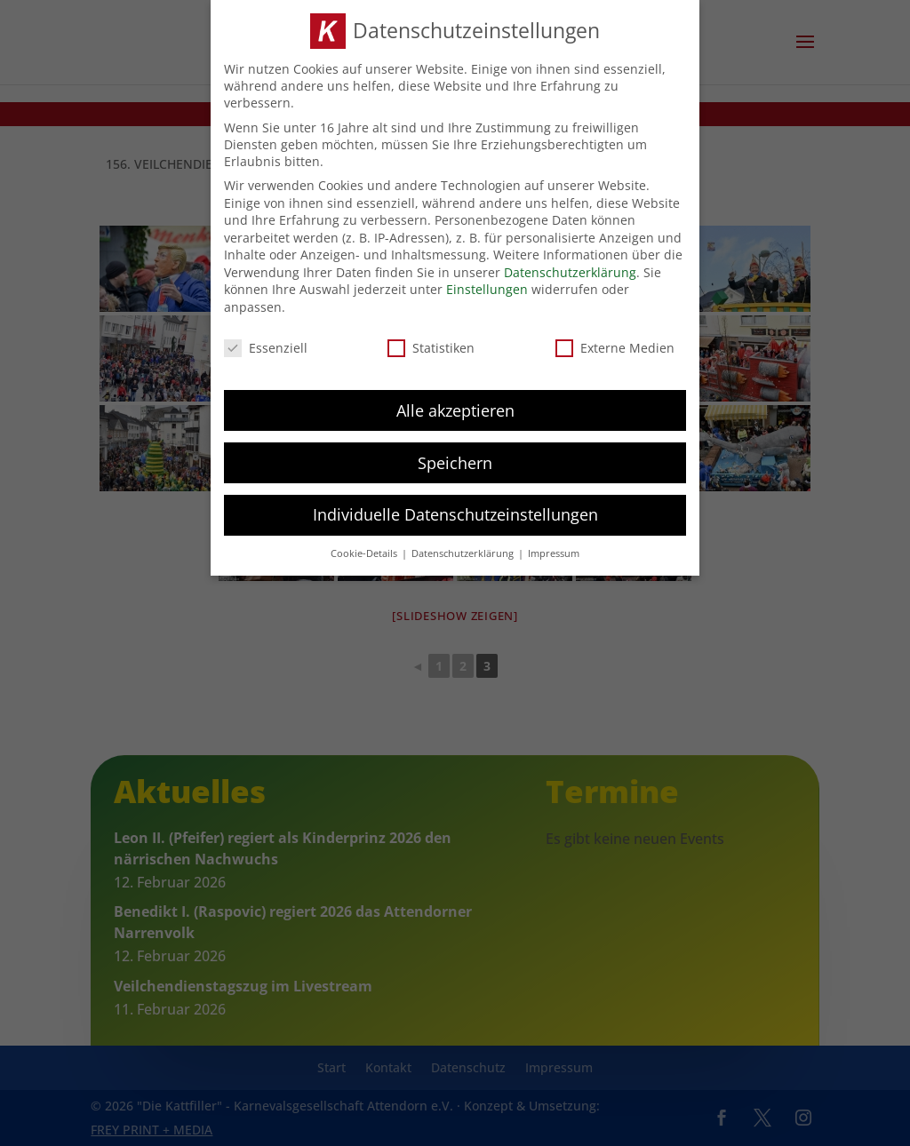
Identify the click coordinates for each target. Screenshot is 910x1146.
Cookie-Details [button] (365, 552)
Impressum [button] (553, 552)
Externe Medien (615, 346)
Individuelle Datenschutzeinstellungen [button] (455, 514)
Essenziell (265, 346)
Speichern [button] (455, 462)
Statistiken (431, 346)
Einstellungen (487, 289)
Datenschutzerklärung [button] (463, 552)
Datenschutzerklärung (570, 271)
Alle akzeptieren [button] (455, 409)
